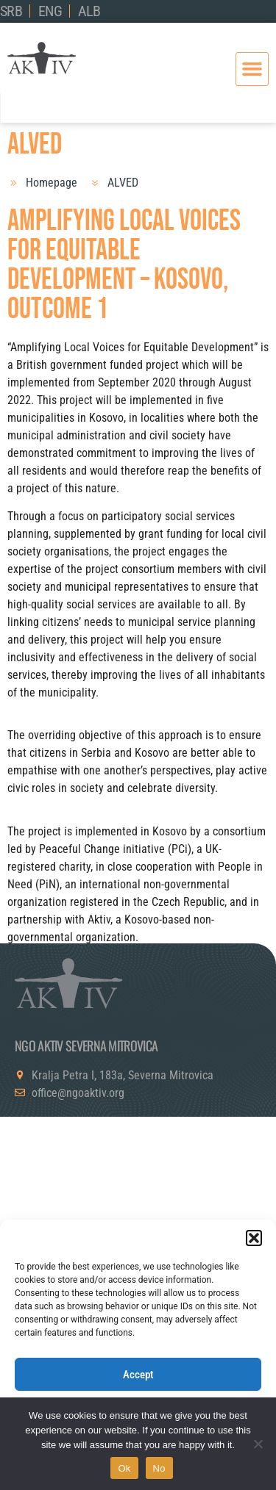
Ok (124, 1468)
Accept (138, 1374)
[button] (254, 1238)
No (159, 1468)
